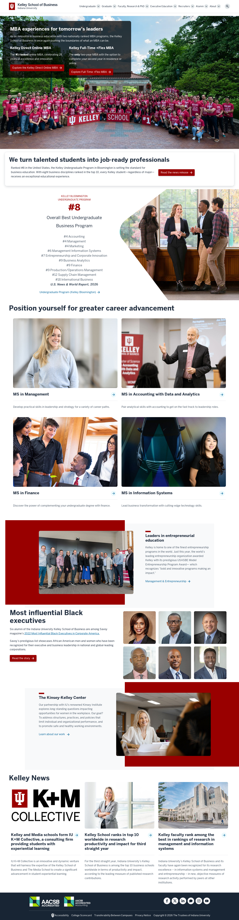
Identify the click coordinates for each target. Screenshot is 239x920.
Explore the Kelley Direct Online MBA (35, 67)
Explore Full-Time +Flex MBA (89, 72)
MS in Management (31, 394)
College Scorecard (81, 915)
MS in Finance (26, 493)
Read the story (21, 658)
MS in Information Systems (146, 493)
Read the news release (174, 172)
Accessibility (62, 915)
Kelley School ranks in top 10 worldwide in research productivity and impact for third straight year (115, 842)
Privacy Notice (143, 915)
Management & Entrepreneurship (165, 581)
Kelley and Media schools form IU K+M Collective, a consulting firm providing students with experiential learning (42, 842)
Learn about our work (52, 734)
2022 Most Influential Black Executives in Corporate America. (62, 633)
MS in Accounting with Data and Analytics (160, 394)
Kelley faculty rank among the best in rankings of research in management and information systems (186, 842)
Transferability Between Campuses (113, 915)
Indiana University (200, 915)
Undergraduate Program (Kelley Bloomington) (68, 292)
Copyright (159, 915)
